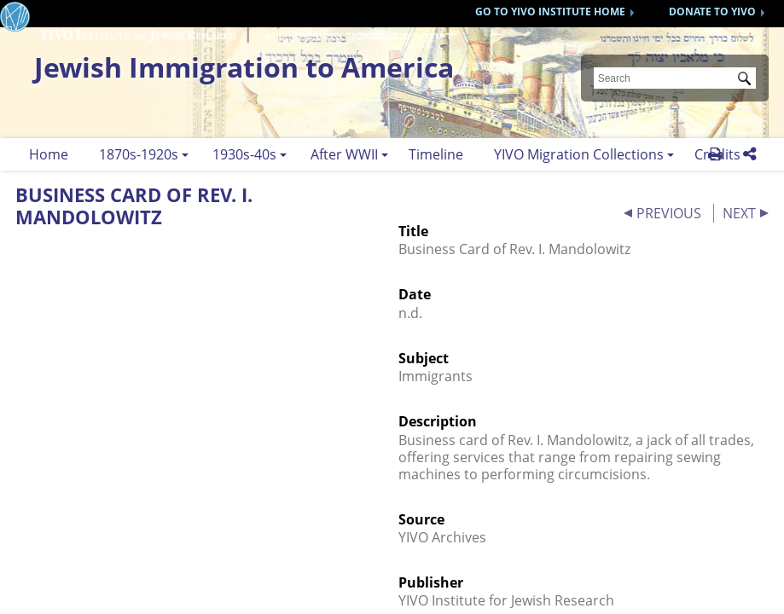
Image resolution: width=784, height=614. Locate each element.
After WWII (344, 154)
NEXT (739, 213)
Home (48, 154)
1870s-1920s (138, 154)
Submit (747, 80)
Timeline (436, 154)
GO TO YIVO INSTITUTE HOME (550, 11)
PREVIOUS (668, 213)
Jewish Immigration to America (244, 67)
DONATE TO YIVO (712, 11)
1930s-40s (244, 154)
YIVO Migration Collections (579, 154)
